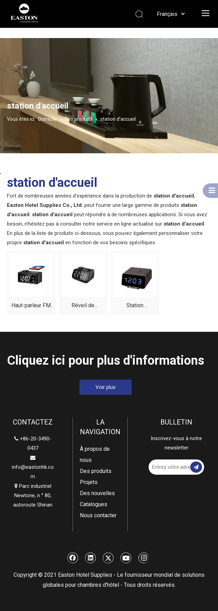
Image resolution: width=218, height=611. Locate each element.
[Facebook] (72, 557)
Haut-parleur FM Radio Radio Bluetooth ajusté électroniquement (31, 306)
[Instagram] (143, 557)
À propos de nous (95, 454)
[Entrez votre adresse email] (174, 467)
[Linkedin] (90, 557)
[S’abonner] (196, 467)
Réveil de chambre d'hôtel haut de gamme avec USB (83, 306)
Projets (89, 482)
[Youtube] (126, 557)
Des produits (95, 471)
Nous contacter (98, 515)
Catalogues (93, 504)
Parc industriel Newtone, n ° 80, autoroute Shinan (32, 495)
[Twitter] (108, 557)
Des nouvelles (97, 493)
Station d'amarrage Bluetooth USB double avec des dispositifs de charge (135, 306)
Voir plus (105, 387)
